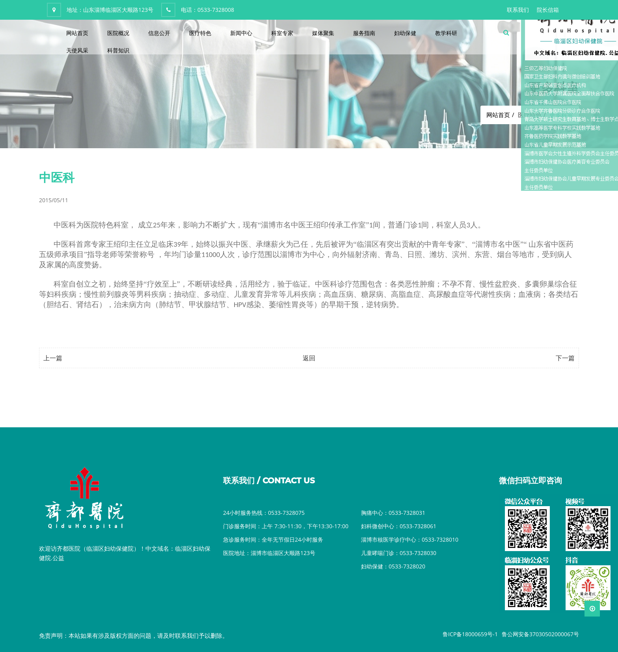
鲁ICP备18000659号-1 (470, 634)
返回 (309, 358)
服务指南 (364, 33)
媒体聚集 (323, 33)
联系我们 (518, 9)
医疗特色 (200, 33)
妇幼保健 (405, 33)
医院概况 (118, 33)
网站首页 (77, 33)
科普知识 (118, 50)
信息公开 (159, 33)
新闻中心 (241, 33)
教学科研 (446, 33)
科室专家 (282, 33)
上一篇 (52, 358)
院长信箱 (548, 9)
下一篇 (565, 358)
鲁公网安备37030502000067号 (540, 634)
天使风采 (77, 50)
